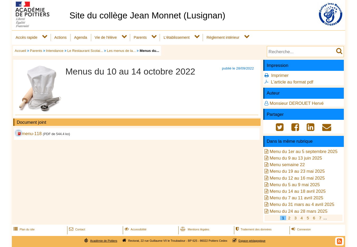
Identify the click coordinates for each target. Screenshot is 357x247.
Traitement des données (253, 229)
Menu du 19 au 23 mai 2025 (297, 171)
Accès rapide (26, 37)
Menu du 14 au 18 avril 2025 (298, 191)
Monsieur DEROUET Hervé (297, 103)
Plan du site (23, 229)
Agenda (80, 37)
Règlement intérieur (223, 37)
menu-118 (32, 133)
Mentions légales (194, 229)
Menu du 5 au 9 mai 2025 (295, 184)
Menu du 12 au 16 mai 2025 (297, 178)
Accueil (20, 51)
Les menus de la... (121, 51)
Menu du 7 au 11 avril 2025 (296, 197)
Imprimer (279, 75)
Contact (76, 229)
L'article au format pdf (292, 82)
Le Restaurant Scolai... (85, 51)
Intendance (54, 51)
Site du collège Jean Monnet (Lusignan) (147, 15)
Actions (60, 37)
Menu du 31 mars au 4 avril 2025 (302, 204)
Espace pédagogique (252, 240)
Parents (140, 37)
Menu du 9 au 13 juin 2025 (296, 158)
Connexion (300, 229)
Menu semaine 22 (287, 164)
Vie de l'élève (106, 37)
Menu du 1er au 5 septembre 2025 (304, 151)
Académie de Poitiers (103, 240)
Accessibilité (135, 229)
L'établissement (177, 37)
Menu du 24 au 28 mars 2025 (298, 211)
